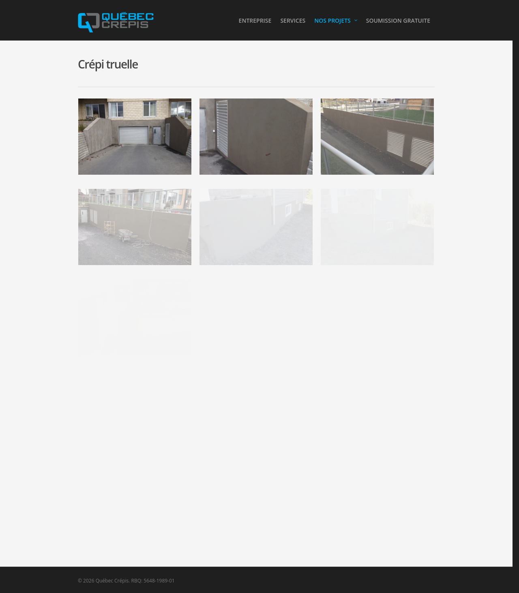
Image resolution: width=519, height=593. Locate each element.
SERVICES (292, 20)
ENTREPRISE (255, 20)
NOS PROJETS (336, 20)
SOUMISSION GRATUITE (398, 20)
